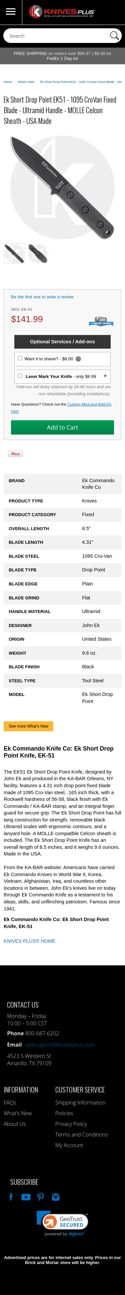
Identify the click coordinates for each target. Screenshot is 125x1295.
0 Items (113, 12)
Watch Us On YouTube (25, 1196)
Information (21, 1089)
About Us (15, 1124)
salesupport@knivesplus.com (60, 1044)
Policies (64, 1113)
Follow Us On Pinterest (40, 1196)
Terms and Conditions (81, 1134)
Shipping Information (80, 1102)
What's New (18, 1113)
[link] (62, 1223)
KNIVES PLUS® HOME (29, 941)
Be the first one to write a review (42, 296)
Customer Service (80, 1089)
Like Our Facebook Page (10, 1196)
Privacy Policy (71, 1124)
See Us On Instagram (55, 1196)
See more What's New (28, 726)
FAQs (10, 1102)
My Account (69, 1145)
